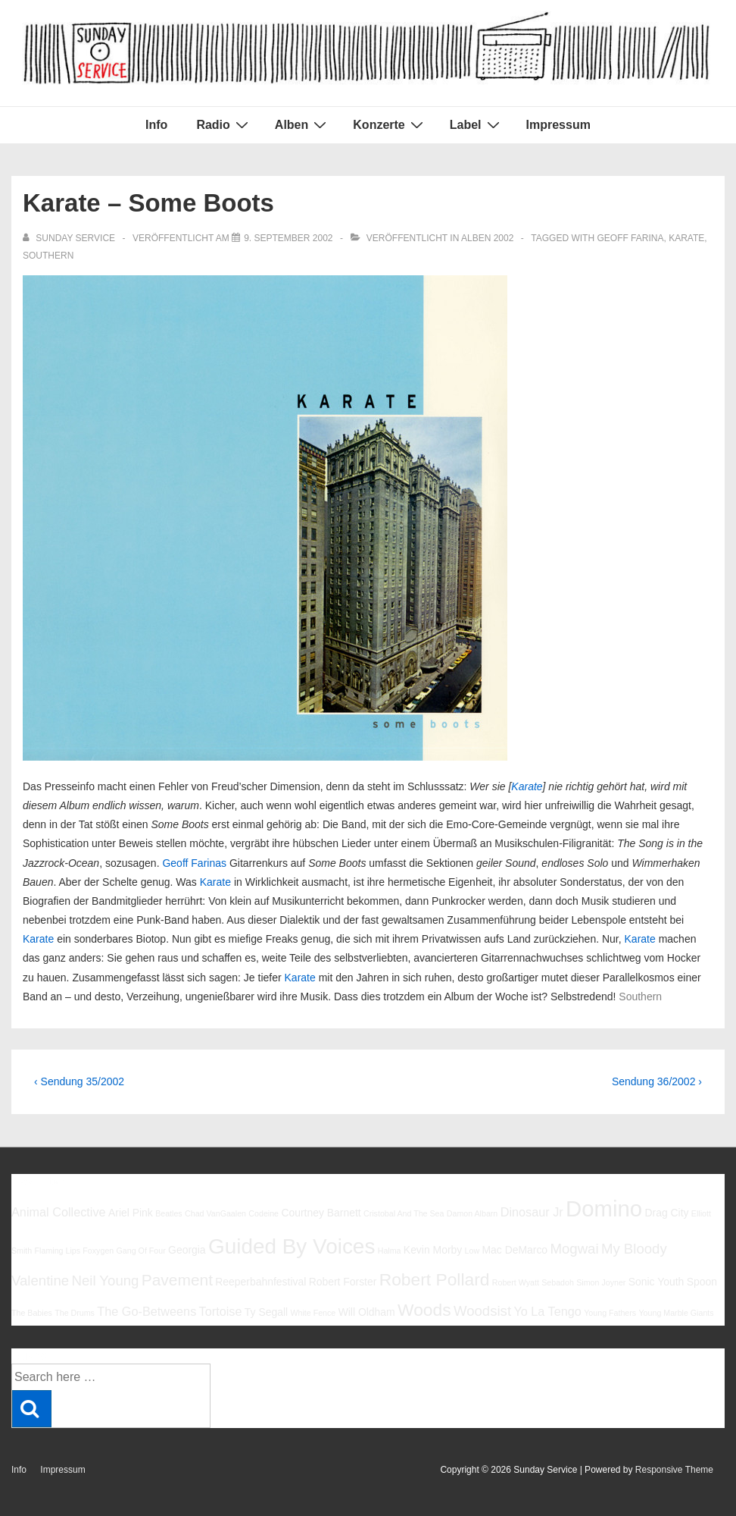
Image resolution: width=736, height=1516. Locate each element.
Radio (223, 124)
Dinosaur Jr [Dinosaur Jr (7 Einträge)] (532, 1212)
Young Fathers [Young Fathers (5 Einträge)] (610, 1312)
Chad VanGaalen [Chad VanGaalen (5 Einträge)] (215, 1213)
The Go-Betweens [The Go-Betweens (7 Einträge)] (146, 1311)
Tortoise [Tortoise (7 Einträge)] (220, 1311)
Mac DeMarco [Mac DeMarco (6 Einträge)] (514, 1250)
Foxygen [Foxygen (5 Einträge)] (98, 1250)
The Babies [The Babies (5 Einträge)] (31, 1312)
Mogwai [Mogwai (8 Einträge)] (574, 1249)
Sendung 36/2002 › (657, 1081)
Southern (48, 255)
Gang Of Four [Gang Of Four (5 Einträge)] (141, 1250)
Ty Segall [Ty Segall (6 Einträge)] (266, 1312)
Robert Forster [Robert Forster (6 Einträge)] (343, 1282)
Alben (302, 124)
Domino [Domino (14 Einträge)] (604, 1208)
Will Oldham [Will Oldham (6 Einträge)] (366, 1312)
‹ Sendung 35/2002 (79, 1081)
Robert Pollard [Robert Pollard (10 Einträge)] (434, 1279)
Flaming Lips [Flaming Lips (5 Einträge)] (57, 1250)
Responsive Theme (674, 1469)
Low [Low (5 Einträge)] (472, 1250)
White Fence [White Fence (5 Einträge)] (312, 1312)
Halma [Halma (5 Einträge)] (389, 1250)
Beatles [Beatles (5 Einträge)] (168, 1213)
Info (156, 124)
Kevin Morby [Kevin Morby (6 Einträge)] (433, 1250)
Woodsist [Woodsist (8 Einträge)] (482, 1311)
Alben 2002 (487, 238)
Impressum (558, 124)
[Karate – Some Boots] (288, 238)
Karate (686, 238)
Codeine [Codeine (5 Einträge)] (263, 1213)
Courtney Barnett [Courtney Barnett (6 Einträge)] (320, 1213)
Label (477, 124)
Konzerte (389, 124)
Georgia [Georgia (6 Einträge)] (187, 1250)
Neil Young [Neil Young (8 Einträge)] (105, 1280)
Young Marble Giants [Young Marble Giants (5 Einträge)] (675, 1312)
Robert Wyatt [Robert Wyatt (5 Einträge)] (515, 1282)
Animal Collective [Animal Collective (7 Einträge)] (58, 1212)
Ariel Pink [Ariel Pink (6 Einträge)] (130, 1213)
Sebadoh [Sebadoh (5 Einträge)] (557, 1282)
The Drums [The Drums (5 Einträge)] (75, 1312)
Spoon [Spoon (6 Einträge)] (702, 1282)
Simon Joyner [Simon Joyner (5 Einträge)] (600, 1282)
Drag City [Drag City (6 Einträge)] (666, 1213)
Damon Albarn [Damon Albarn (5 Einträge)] (472, 1213)
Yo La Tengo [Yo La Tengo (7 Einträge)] (547, 1311)
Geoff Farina (630, 238)
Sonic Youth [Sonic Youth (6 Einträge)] (656, 1282)
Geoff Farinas (194, 863)
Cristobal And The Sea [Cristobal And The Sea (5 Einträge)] (403, 1213)
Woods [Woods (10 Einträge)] (424, 1310)
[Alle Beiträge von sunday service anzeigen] (70, 238)
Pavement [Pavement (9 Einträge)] (177, 1279)
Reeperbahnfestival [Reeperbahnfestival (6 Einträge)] (260, 1282)
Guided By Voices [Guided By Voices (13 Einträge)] (291, 1246)
